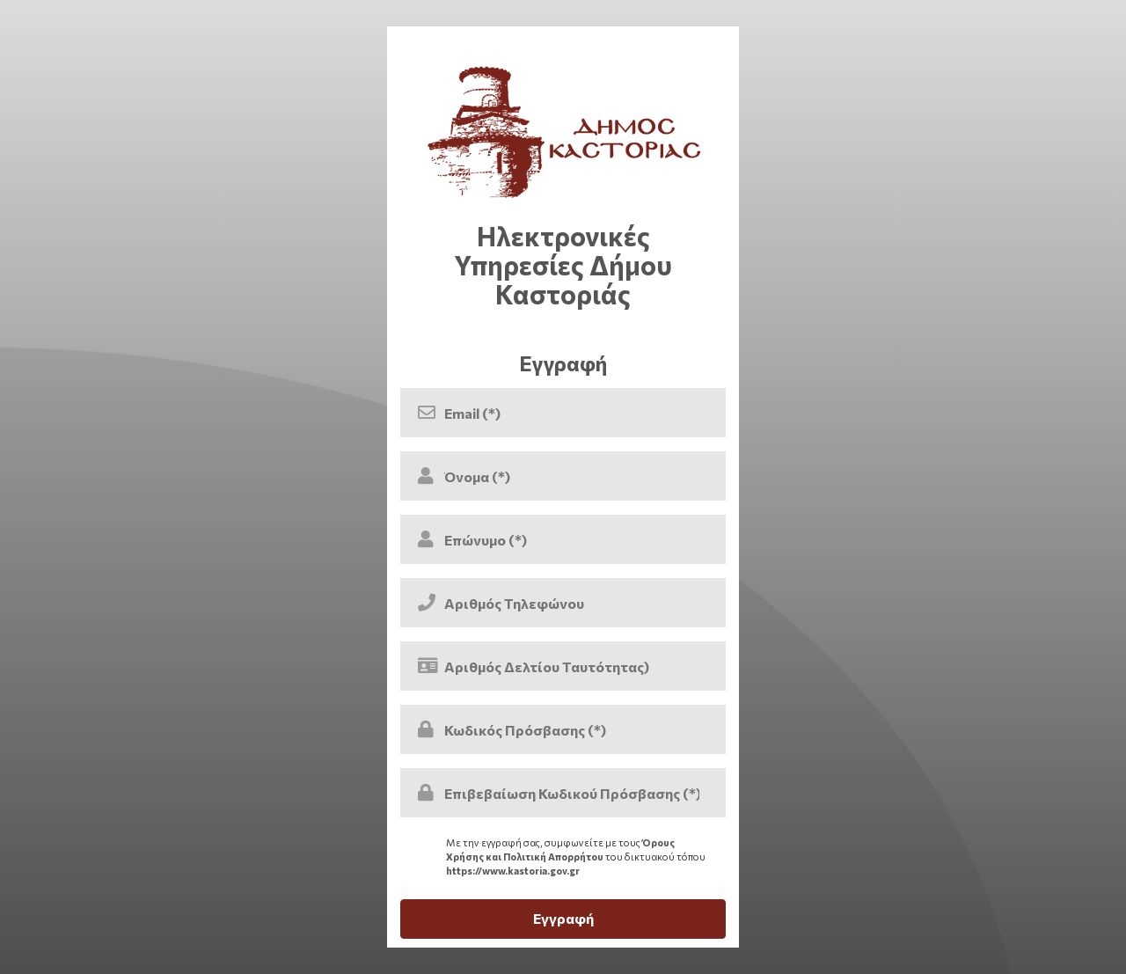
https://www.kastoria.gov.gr (513, 870)
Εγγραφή (563, 918)
